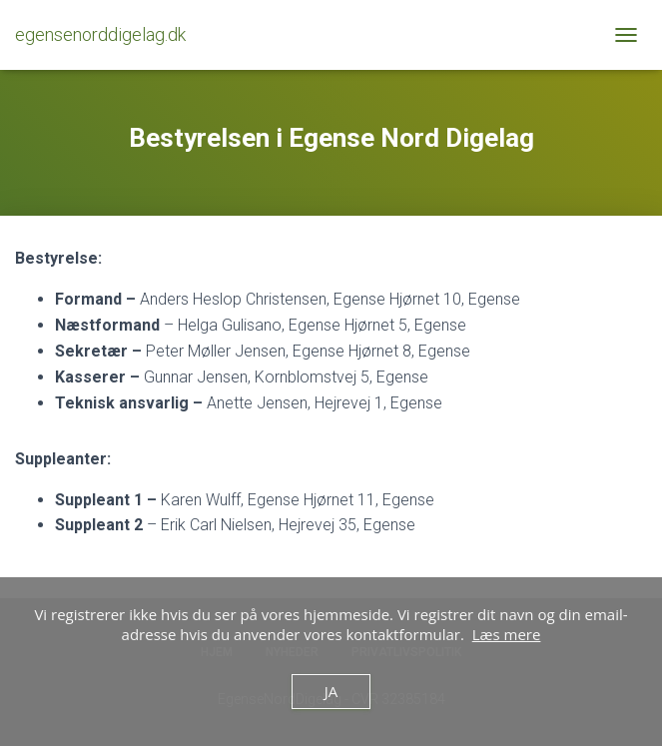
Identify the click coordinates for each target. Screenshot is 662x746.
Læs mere (506, 634)
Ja (331, 691)
